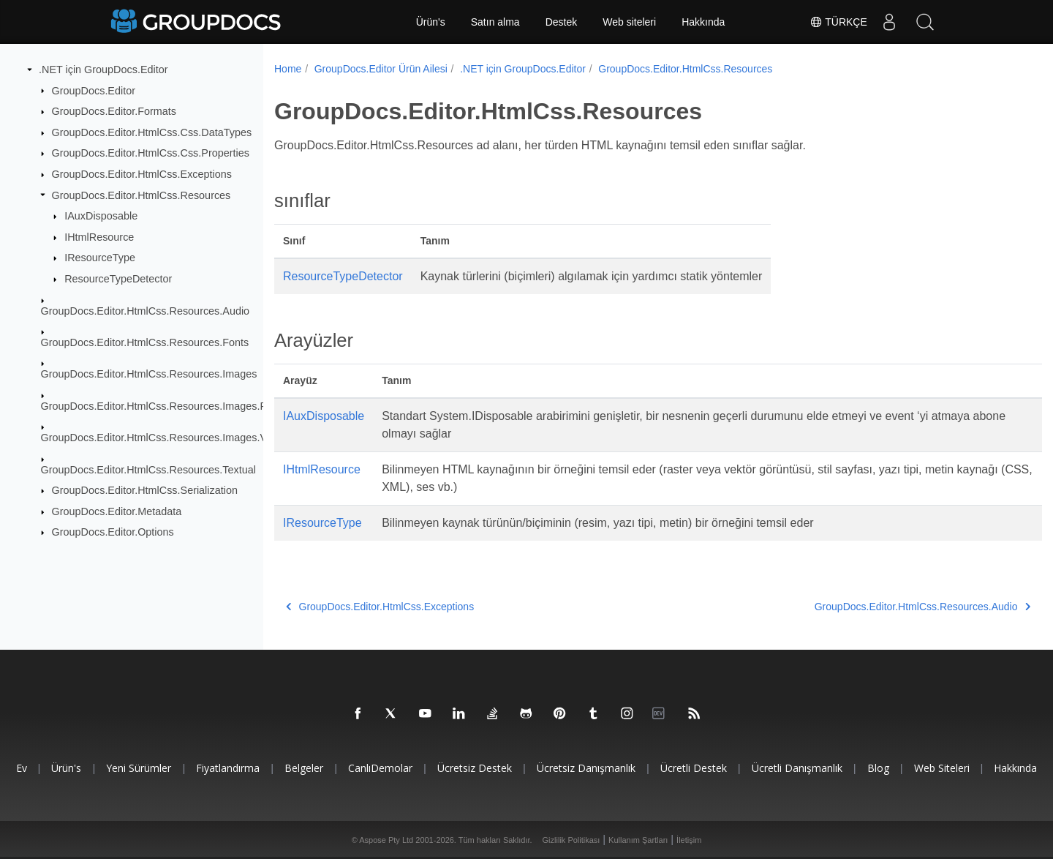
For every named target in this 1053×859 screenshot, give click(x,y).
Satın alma (495, 22)
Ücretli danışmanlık (797, 768)
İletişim (688, 840)
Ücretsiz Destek (474, 768)
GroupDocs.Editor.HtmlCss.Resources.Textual (148, 469)
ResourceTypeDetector (118, 279)
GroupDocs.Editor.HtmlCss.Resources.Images (149, 374)
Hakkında (703, 22)
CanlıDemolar (380, 768)
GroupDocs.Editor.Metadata (117, 511)
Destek (562, 22)
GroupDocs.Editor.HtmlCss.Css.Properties (150, 153)
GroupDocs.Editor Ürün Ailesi (381, 69)
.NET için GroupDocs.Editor (103, 69)
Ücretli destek (693, 768)
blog (878, 768)
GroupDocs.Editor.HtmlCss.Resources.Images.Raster (166, 406)
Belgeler (303, 768)
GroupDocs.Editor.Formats (114, 111)
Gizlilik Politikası (571, 840)
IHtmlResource (99, 237)
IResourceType (99, 257)
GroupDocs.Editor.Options (113, 532)
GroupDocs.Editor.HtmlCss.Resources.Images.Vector (165, 437)
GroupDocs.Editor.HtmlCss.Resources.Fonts (145, 342)
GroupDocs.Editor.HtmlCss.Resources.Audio (145, 310)
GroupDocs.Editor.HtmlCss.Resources (141, 194)
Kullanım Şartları (638, 840)
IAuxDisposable (100, 216)
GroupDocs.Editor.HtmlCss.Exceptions (142, 174)
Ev (21, 768)
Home (287, 69)
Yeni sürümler (138, 768)
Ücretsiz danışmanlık (586, 768)
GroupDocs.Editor (93, 90)
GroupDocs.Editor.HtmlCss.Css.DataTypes (152, 132)
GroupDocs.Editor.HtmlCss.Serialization (145, 490)
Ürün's (430, 22)
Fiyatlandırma (228, 768)
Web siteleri (629, 22)
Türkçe (838, 22)
